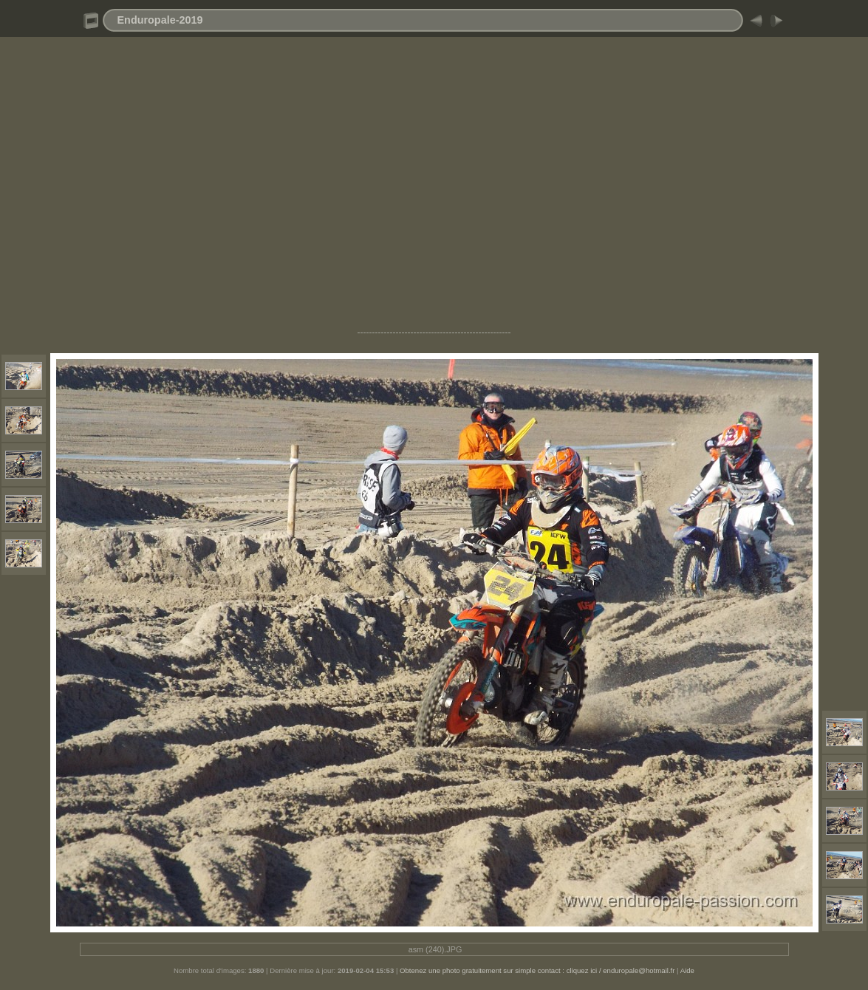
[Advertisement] (434, 188)
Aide (687, 970)
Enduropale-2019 (160, 20)
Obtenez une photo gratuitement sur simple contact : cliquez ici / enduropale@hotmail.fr (537, 970)
